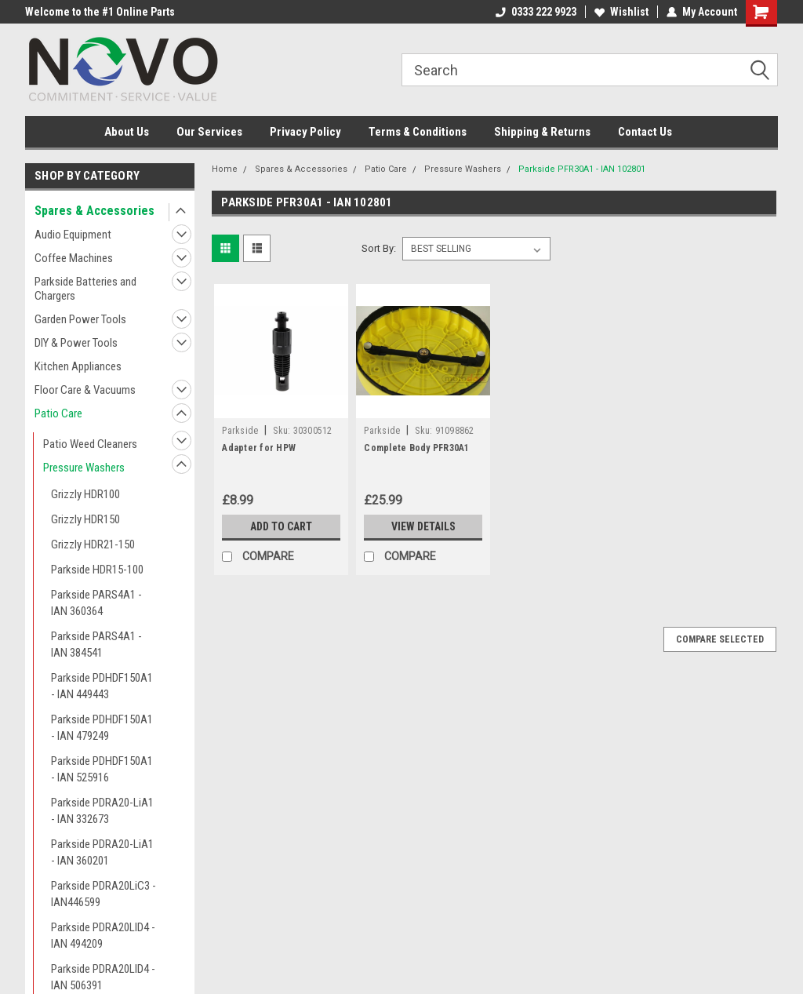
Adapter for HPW (259, 447)
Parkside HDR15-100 (97, 570)
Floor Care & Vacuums (85, 390)
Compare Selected (720, 639)
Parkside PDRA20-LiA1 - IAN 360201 (102, 852)
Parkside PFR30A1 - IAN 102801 (581, 169)
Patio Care (58, 413)
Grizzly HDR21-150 (93, 544)
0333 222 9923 (536, 11)
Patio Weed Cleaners (90, 444)
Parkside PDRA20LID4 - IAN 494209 (103, 935)
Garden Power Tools (80, 319)
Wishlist (621, 11)
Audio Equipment (73, 235)
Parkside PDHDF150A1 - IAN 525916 (102, 769)
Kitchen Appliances (78, 366)
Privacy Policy (305, 132)
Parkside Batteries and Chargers (85, 289)
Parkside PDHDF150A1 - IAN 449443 (102, 686)
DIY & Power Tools (76, 343)
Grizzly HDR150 (85, 519)
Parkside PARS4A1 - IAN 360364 (96, 603)
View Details (423, 526)
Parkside (240, 430)
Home (225, 169)
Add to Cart (281, 526)
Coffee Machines (74, 258)
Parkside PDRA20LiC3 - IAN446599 (103, 894)
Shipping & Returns (542, 132)
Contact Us (645, 132)
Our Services (209, 132)
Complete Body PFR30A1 (416, 447)
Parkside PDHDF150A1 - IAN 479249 (102, 727)
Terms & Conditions (418, 132)
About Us (126, 132)
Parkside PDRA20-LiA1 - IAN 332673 (102, 811)
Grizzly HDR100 (85, 494)
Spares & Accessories (94, 210)
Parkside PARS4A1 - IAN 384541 (96, 644)
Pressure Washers (84, 468)
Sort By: (379, 248)
